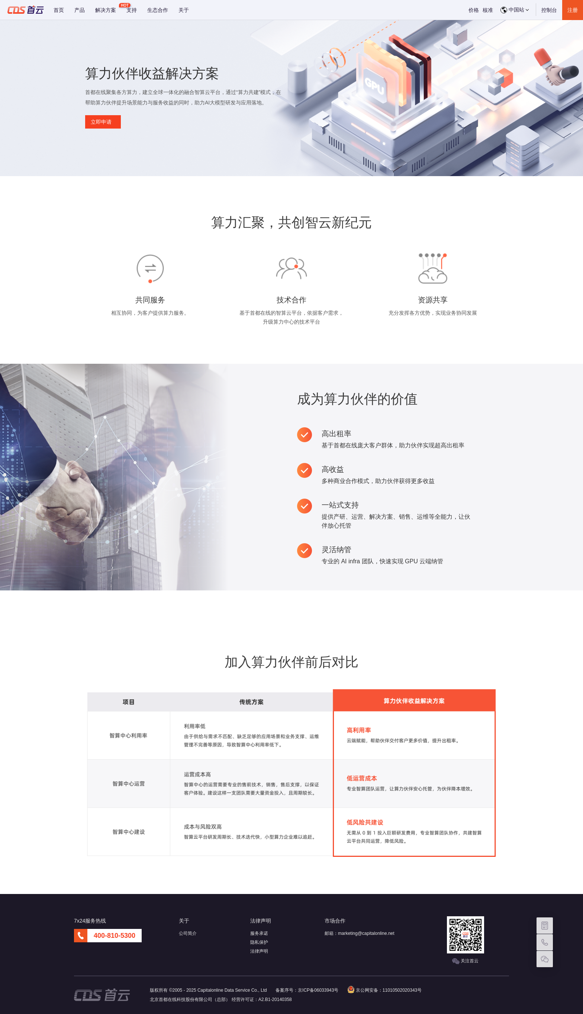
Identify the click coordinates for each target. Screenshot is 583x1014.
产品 (79, 10)
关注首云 (465, 961)
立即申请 (101, 122)
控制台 (549, 10)
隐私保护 (259, 942)
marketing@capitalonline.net (366, 933)
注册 (572, 10)
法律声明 (259, 951)
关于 (183, 10)
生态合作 (157, 10)
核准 (488, 10)
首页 (59, 10)
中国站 (514, 10)
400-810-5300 (114, 935)
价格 (473, 10)
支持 (131, 10)
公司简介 (188, 933)
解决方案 (105, 10)
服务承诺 (259, 933)
